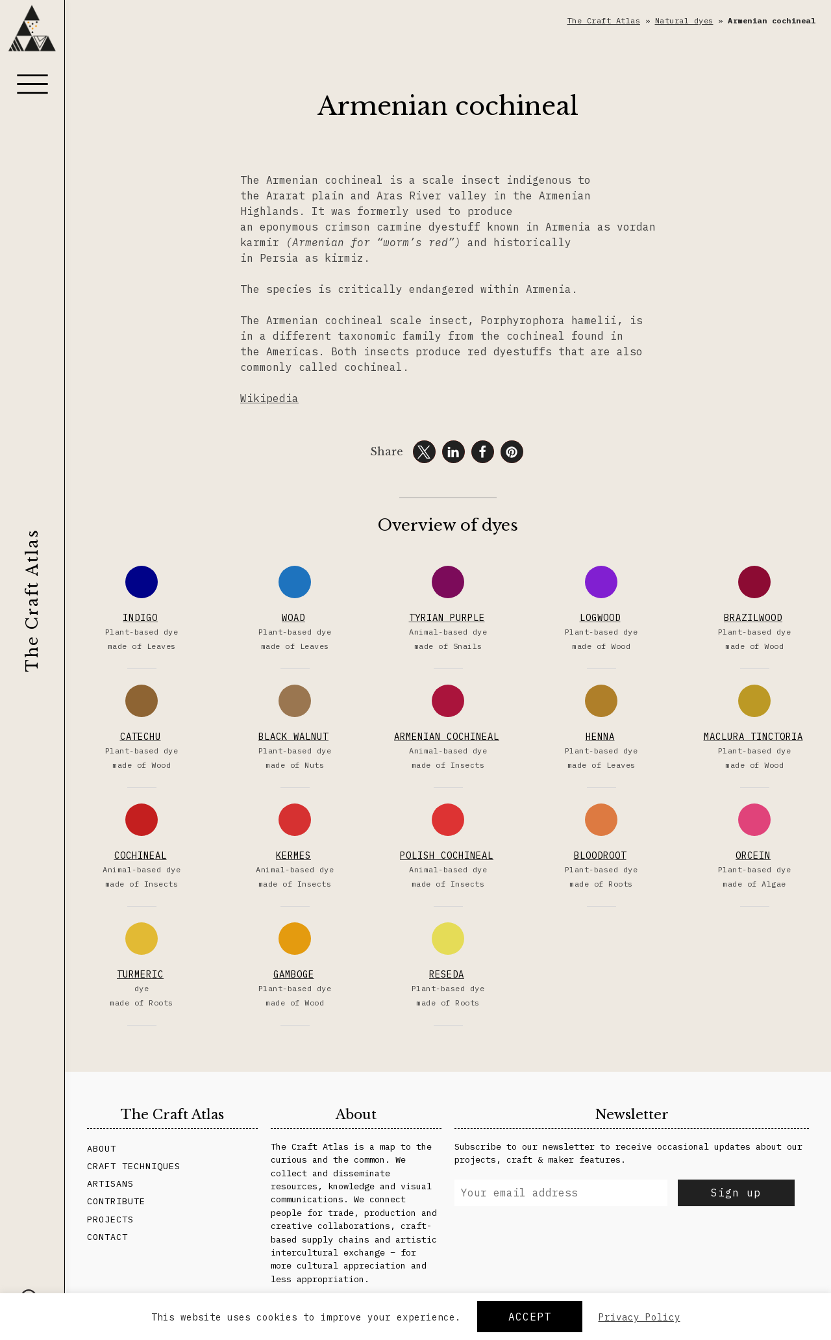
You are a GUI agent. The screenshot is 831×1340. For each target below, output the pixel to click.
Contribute (116, 1201)
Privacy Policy (639, 1317)
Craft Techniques (133, 1166)
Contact (107, 1237)
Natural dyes (684, 20)
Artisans (110, 1183)
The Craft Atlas (32, 600)
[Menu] (32, 83)
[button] (424, 451)
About (101, 1148)
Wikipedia (269, 398)
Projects (110, 1219)
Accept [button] (529, 1316)
